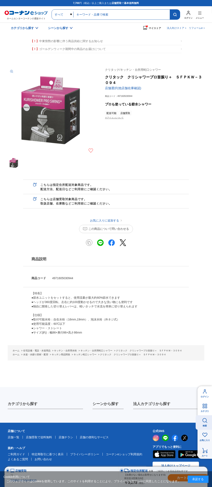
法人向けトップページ (175, 465)
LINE (165, 438)
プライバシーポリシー (84, 454)
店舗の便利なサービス (94, 437)
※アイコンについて (114, 118)
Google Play (191, 454)
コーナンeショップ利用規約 (124, 454)
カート (205, 456)
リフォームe (196, 28)
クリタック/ (133, 69)
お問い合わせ (43, 459)
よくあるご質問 (18, 459)
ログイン (205, 397)
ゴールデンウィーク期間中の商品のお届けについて (68, 49)
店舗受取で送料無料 (39, 437)
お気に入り (205, 440)
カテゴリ (205, 411)
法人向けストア (175, 28)
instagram (156, 438)
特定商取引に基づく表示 (48, 454)
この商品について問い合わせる (108, 228)
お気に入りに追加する (91, 151)
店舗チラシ (66, 437)
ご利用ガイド (16, 454)
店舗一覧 (13, 437)
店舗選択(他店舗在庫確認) (123, 88)
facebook (175, 438)
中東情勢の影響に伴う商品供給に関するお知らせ (66, 41)
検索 (205, 426)
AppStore (164, 454)
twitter (184, 438)
